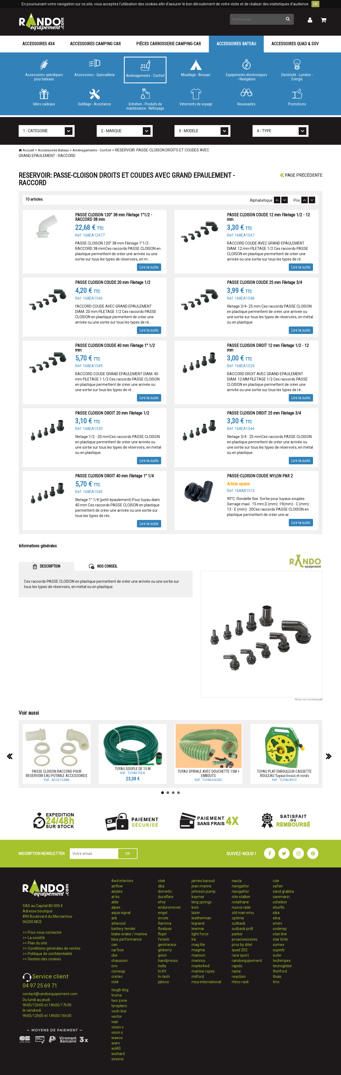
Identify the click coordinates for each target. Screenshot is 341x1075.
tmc (276, 982)
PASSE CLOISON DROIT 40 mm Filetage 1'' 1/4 (114, 475)
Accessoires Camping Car (95, 43)
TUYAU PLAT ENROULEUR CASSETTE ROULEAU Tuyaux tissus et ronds (284, 773)
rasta (236, 971)
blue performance (126, 939)
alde (115, 902)
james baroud (203, 881)
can (114, 944)
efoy (162, 902)
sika (276, 913)
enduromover (169, 907)
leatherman (201, 918)
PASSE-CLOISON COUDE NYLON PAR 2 (260, 475)
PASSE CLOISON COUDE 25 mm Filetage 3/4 (264, 282)
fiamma (164, 923)
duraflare (165, 897)
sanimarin (281, 897)
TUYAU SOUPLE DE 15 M (133, 769)
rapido (237, 966)
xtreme (117, 1059)
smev (277, 923)
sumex (278, 944)
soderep (280, 929)
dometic (165, 891)
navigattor (240, 886)
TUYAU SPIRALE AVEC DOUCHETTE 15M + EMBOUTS (208, 773)
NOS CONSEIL (103, 566)
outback (238, 923)
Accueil (26, 150)
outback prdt (242, 929)
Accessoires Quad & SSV (295, 43)
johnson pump (204, 891)
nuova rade (241, 907)
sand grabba (283, 891)
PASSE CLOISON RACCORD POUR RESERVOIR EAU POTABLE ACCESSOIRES (56, 773)
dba (161, 886)
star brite (280, 939)
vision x (117, 1027)
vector (116, 1016)
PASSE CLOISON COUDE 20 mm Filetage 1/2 (112, 282)
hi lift (162, 971)
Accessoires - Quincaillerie (94, 68)
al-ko (115, 897)
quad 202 (239, 950)
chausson (119, 960)
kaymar (198, 897)
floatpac (165, 929)
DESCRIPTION (46, 566)
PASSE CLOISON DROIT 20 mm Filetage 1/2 (112, 413)
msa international (206, 982)
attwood (118, 923)
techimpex (282, 960)
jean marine (202, 886)
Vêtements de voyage (196, 97)
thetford (280, 971)
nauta (237, 881)
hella (162, 966)
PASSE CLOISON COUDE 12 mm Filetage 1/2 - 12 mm (268, 217)
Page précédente (301, 175)
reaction (239, 976)
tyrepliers (119, 1006)
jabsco (163, 982)
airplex (117, 891)
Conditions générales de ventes (54, 948)
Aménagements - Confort (145, 69)
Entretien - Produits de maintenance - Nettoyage (145, 99)
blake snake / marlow (129, 934)
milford (198, 976)
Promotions (297, 97)
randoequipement (247, 960)
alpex (115, 907)
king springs (202, 902)
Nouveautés (246, 97)
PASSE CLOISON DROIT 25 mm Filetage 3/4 (264, 413)
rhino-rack (240, 982)
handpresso (168, 960)
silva (276, 918)
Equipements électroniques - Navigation (246, 70)
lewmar (198, 929)
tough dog (119, 990)
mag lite (198, 944)
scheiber (280, 902)
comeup (118, 971)
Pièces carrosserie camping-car (168, 43)
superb (279, 950)
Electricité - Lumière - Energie (297, 70)
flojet (162, 934)
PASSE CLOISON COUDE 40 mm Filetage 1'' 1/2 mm (115, 348)
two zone (119, 1000)
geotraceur (167, 944)
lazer (196, 913)
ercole (163, 918)
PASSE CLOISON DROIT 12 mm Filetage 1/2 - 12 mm (268, 348)
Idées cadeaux (44, 97)
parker (237, 934)
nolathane (240, 902)
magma (198, 950)
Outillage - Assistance (94, 97)
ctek (115, 982)
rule (276, 881)
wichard (118, 1054)
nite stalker (241, 897)
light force (200, 934)
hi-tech (164, 976)
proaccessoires (244, 939)
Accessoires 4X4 (38, 43)
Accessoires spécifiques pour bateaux (44, 70)
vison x (117, 1032)
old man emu (243, 913)
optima (238, 918)
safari (278, 886)
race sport (240, 955)
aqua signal (121, 913)
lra (194, 939)
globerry (165, 950)
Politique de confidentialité (50, 954)
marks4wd (200, 966)
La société (36, 938)
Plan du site (37, 943)
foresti (163, 939)
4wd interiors (122, 881)
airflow (117, 886)
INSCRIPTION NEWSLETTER (42, 853)
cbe (114, 955)
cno (114, 966)
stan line (280, 934)
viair (114, 1022)
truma (116, 995)
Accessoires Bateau (236, 43)
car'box (117, 950)
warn (115, 1043)
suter (277, 955)
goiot (162, 955)
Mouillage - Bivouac (196, 68)
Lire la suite (149, 267)
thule (277, 976)
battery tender (123, 929)
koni (195, 907)
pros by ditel (242, 944)
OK (315, 4)
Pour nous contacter (45, 932)
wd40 (116, 1048)
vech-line (119, 1011)
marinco (198, 960)
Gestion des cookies (44, 959)
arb (114, 918)
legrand (198, 923)
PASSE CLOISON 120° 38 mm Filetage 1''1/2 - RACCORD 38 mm (113, 217)
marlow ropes (203, 971)
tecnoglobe (282, 966)
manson (198, 955)
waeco (117, 1038)
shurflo (279, 907)
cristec (117, 976)
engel (162, 913)
